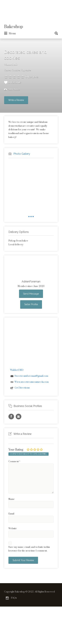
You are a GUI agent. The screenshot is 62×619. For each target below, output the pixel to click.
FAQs (14, 597)
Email (11, 513)
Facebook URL (11, 416)
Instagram (7, 598)
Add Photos (12, 89)
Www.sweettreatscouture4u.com (32, 382)
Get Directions (22, 387)
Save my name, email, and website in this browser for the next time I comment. (29, 549)
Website (12, 528)
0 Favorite (12, 82)
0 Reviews (32, 77)
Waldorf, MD (11, 64)
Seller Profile (31, 304)
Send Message (31, 293)
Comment (14, 461)
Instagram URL (18, 416)
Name (11, 499)
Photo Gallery (21, 153)
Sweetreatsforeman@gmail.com (31, 376)
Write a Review (16, 100)
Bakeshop (13, 27)
